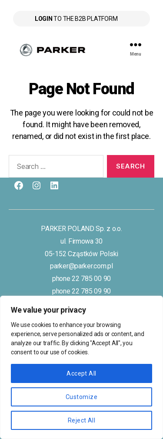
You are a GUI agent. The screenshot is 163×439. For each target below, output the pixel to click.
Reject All (82, 420)
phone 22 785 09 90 (81, 291)
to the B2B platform (76, 18)
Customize (81, 396)
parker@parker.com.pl (81, 266)
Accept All (81, 373)
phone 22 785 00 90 (81, 278)
